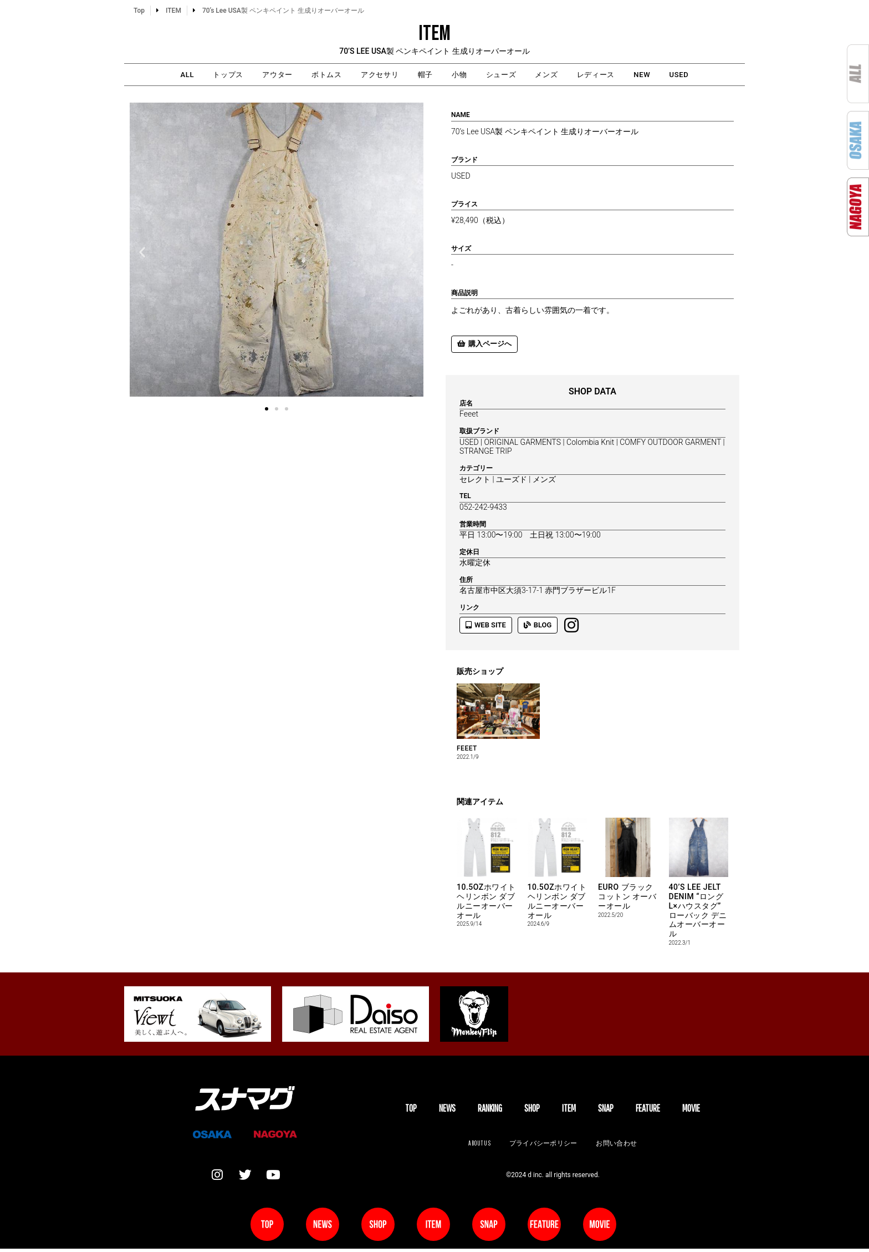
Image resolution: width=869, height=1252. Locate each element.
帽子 (423, 75)
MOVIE (691, 1110)
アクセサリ (370, 75)
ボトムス (309, 75)
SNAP (606, 1110)
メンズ (563, 75)
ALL (149, 75)
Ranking (490, 1110)
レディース (620, 75)
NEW (673, 75)
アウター (253, 75)
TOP (411, 1110)
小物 (462, 75)
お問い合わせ (618, 1145)
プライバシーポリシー (543, 1145)
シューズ (511, 75)
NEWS (447, 1110)
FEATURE (648, 1110)
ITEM (569, 1110)
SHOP (532, 1110)
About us (477, 1145)
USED (716, 75)
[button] (142, 253)
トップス (196, 75)
